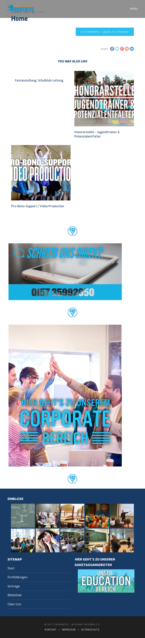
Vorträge (14, 586)
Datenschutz (90, 629)
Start (11, 568)
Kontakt (50, 629)
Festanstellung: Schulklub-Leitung (39, 80)
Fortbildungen (17, 577)
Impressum (69, 629)
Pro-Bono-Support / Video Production (37, 206)
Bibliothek (15, 595)
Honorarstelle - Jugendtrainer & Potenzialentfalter (97, 134)
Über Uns (14, 604)
